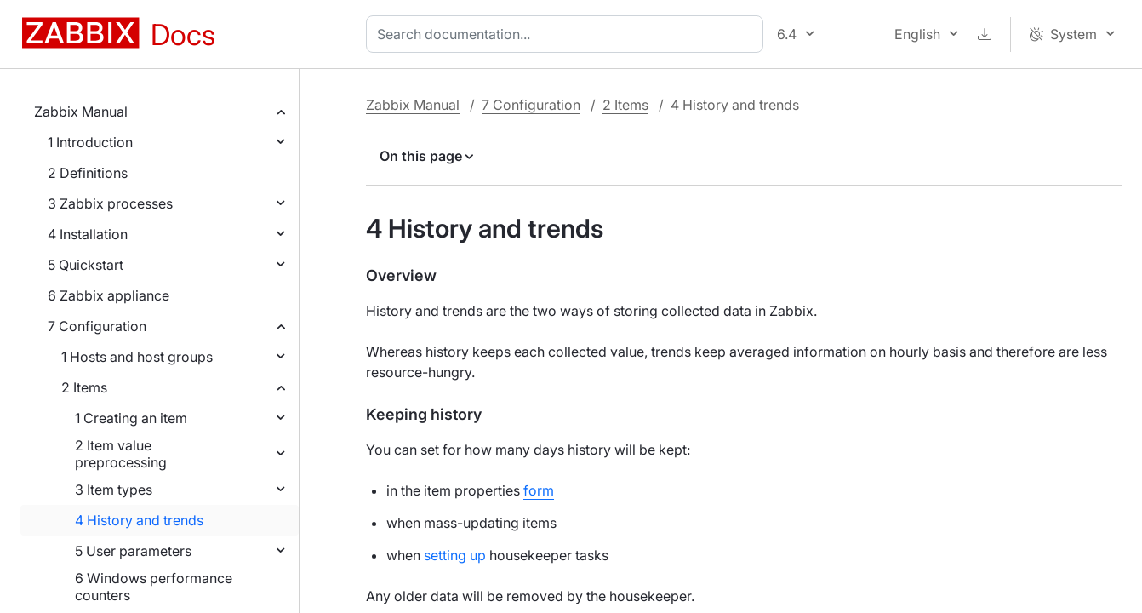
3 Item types (113, 489)
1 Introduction (90, 142)
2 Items (84, 387)
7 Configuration (97, 326)
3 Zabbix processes (110, 203)
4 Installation (88, 234)
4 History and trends (139, 520)
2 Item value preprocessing (121, 454)
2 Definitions (88, 172)
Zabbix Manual (81, 111)
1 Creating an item (131, 418)
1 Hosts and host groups (137, 356)
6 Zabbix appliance (108, 295)
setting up (455, 555)
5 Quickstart (85, 264)
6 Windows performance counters (153, 587)
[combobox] (568, 34)
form (538, 490)
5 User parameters (133, 550)
